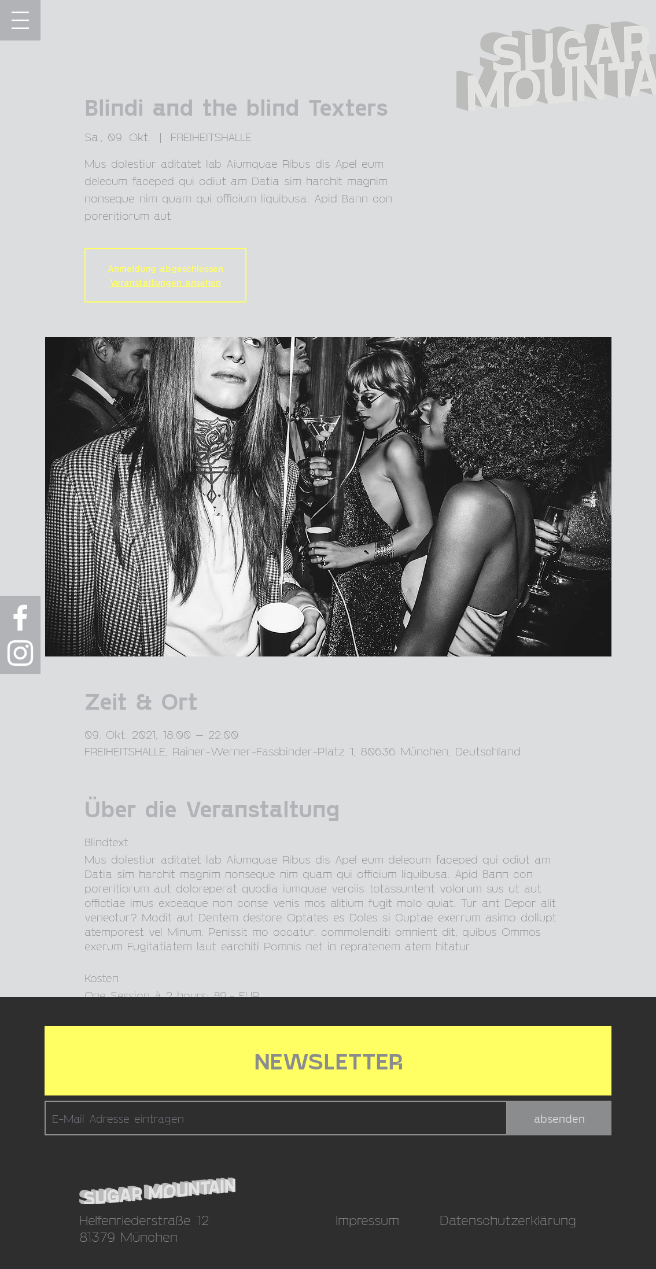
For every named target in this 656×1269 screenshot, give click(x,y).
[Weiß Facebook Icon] (20, 617)
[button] (20, 20)
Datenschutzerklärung (508, 1219)
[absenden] (559, 1118)
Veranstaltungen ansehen (165, 281)
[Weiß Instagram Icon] (20, 653)
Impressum (367, 1219)
